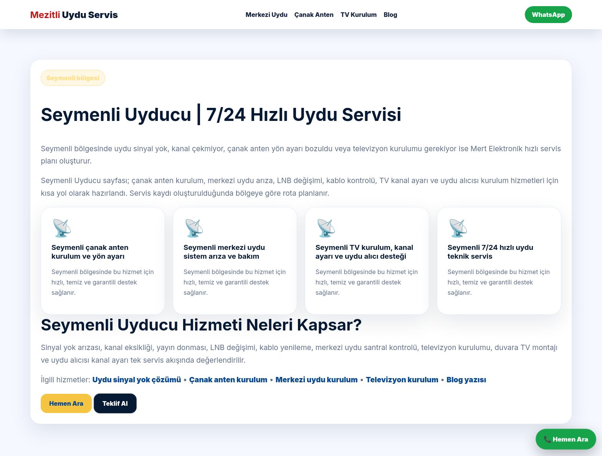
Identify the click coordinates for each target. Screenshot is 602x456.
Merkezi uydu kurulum (317, 381)
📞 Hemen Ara (566, 439)
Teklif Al (115, 405)
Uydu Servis (74, 14)
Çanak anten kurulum (229, 381)
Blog (390, 14)
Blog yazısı (466, 381)
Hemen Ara (67, 405)
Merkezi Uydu (267, 14)
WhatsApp (548, 14)
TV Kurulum (359, 14)
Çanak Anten (314, 14)
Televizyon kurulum (402, 381)
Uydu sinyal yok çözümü (137, 381)
